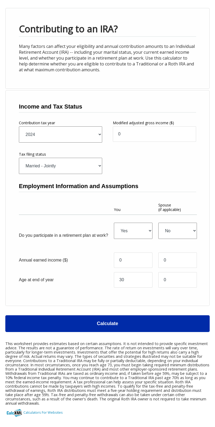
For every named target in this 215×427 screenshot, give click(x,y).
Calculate (107, 323)
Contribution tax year (37, 122)
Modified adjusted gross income (143, 122)
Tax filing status (32, 154)
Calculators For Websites (43, 412)
